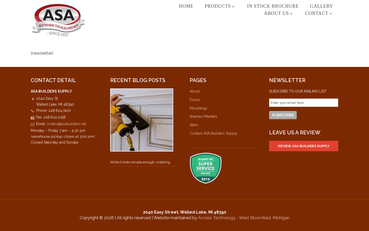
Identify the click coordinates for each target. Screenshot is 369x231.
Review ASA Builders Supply (304, 146)
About (195, 91)
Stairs (194, 125)
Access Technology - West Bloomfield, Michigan (244, 217)
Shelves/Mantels (203, 116)
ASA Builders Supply (58, 20)
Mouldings (198, 108)
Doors (195, 100)
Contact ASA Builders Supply (214, 133)
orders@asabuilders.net (66, 124)
